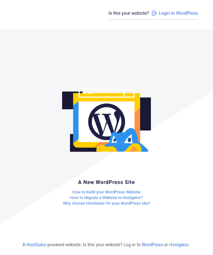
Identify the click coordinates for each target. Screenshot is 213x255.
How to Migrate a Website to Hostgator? (106, 197)
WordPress (152, 244)
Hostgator (179, 244)
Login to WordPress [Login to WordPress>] (174, 13)
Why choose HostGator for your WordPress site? (106, 203)
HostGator (36, 244)
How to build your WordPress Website (106, 192)
